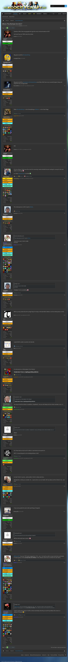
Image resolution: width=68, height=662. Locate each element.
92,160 (11, 276)
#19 (64, 562)
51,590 (11, 102)
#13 (64, 409)
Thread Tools (63, 28)
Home (22, 655)
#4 (64, 115)
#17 (64, 511)
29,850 (11, 48)
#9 (64, 295)
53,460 (11, 75)
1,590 (11, 101)
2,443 (11, 74)
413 (11, 332)
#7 (64, 213)
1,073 (11, 420)
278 (11, 361)
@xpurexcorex (21, 173)
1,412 (11, 499)
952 (11, 388)
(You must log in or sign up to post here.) (58, 647)
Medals (45, 13)
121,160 (10, 640)
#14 (64, 434)
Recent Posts (11, 16)
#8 (64, 244)
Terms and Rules (53, 655)
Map (34, 13)
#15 (64, 458)
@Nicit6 (37, 109)
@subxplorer (26, 82)
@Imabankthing (26, 55)
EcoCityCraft (8, 13)
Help (48, 655)
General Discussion (11, 25)
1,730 (11, 523)
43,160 (11, 501)
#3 (64, 85)
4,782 (11, 275)
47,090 (11, 468)
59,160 (11, 138)
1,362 (11, 137)
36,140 (11, 524)
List (20, 113)
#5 (64, 149)
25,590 (11, 443)
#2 (64, 58)
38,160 (11, 333)
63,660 (11, 421)
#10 (64, 315)
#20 (64, 617)
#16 (64, 486)
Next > (13, 27)
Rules (24, 13)
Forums (15, 13)
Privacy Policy (61, 655)
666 (11, 226)
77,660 (11, 389)
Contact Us (27, 655)
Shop (29, 13)
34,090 (11, 227)
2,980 (11, 467)
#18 (64, 543)
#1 (64, 36)
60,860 (11, 362)
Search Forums (5, 16)
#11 (64, 348)
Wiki (20, 13)
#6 (64, 178)
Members (39, 13)
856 (11, 442)
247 (11, 46)
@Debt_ (31, 207)
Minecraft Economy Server (35, 655)
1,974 (11, 198)
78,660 (11, 200)
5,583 (11, 638)
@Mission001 (17, 556)
